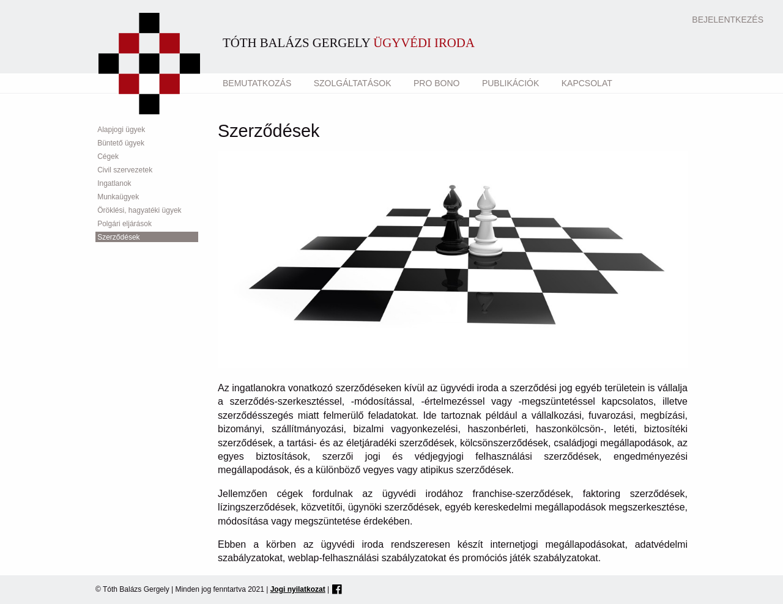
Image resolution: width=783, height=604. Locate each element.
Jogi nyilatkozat (297, 589)
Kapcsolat (587, 83)
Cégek (108, 156)
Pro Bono (436, 83)
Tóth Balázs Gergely (349, 42)
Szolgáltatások (353, 83)
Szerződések (118, 237)
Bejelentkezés (727, 19)
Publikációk (510, 83)
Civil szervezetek (124, 170)
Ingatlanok (114, 183)
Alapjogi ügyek (121, 129)
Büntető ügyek (120, 143)
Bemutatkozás (257, 83)
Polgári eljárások (124, 223)
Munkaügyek (118, 197)
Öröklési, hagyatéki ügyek (139, 210)
